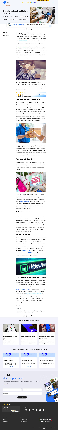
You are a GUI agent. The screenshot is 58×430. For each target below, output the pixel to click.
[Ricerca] (52, 2)
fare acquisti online (23, 40)
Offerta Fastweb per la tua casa (42, 0)
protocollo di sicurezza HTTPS (22, 289)
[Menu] (6, 2)
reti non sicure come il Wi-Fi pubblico (33, 293)
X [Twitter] (26, 29)
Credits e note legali (5, 421)
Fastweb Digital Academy (24, 419)
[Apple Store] (6, 414)
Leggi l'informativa (5, 384)
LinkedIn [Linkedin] (24, 29)
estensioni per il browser (26, 250)
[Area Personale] (54, 2)
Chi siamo (4, 419)
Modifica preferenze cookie (45, 427)
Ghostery (30, 252)
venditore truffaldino (24, 201)
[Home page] (29, 2)
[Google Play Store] (15, 414)
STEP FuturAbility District (24, 421)
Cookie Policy (39, 427)
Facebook (29, 29)
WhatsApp (31, 29)
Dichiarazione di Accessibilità (52, 427)
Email (34, 29)
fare (23, 46)
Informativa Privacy (34, 427)
